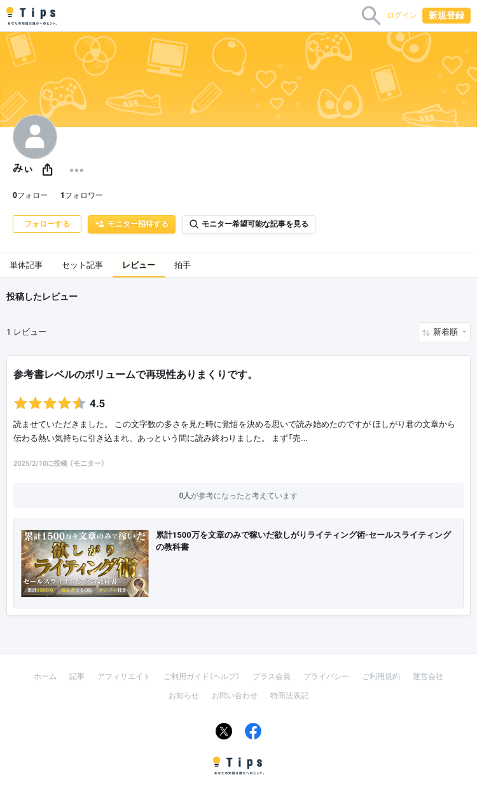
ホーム (45, 676)
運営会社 (428, 676)
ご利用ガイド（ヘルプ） (201, 676)
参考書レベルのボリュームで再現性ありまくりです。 (135, 374)
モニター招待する (132, 224)
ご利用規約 (381, 676)
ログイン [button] (402, 15)
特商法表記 (289, 695)
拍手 (182, 265)
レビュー (138, 265)
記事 (77, 676)
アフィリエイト (124, 676)
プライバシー (326, 676)
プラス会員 (271, 676)
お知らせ (184, 695)
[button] (47, 170)
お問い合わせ (235, 695)
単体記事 (26, 265)
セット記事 (82, 265)
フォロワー (81, 195)
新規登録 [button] (446, 15)
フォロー (30, 195)
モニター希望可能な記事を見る (248, 224)
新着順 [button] (446, 332)
